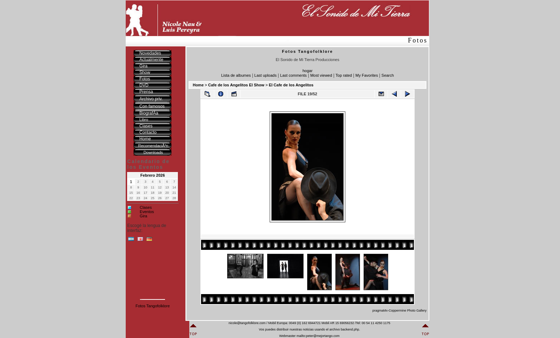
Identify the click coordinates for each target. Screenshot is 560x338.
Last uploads (265, 75)
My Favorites (366, 75)
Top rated (344, 75)
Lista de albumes (236, 75)
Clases (146, 207)
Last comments (293, 75)
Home (198, 85)
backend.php (350, 329)
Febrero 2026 (152, 175)
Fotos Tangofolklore (152, 306)
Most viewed (321, 75)
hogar (307, 71)
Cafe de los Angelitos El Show (236, 85)
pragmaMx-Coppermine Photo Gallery (399, 310)
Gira (143, 216)
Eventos (147, 212)
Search (387, 75)
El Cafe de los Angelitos (291, 85)
